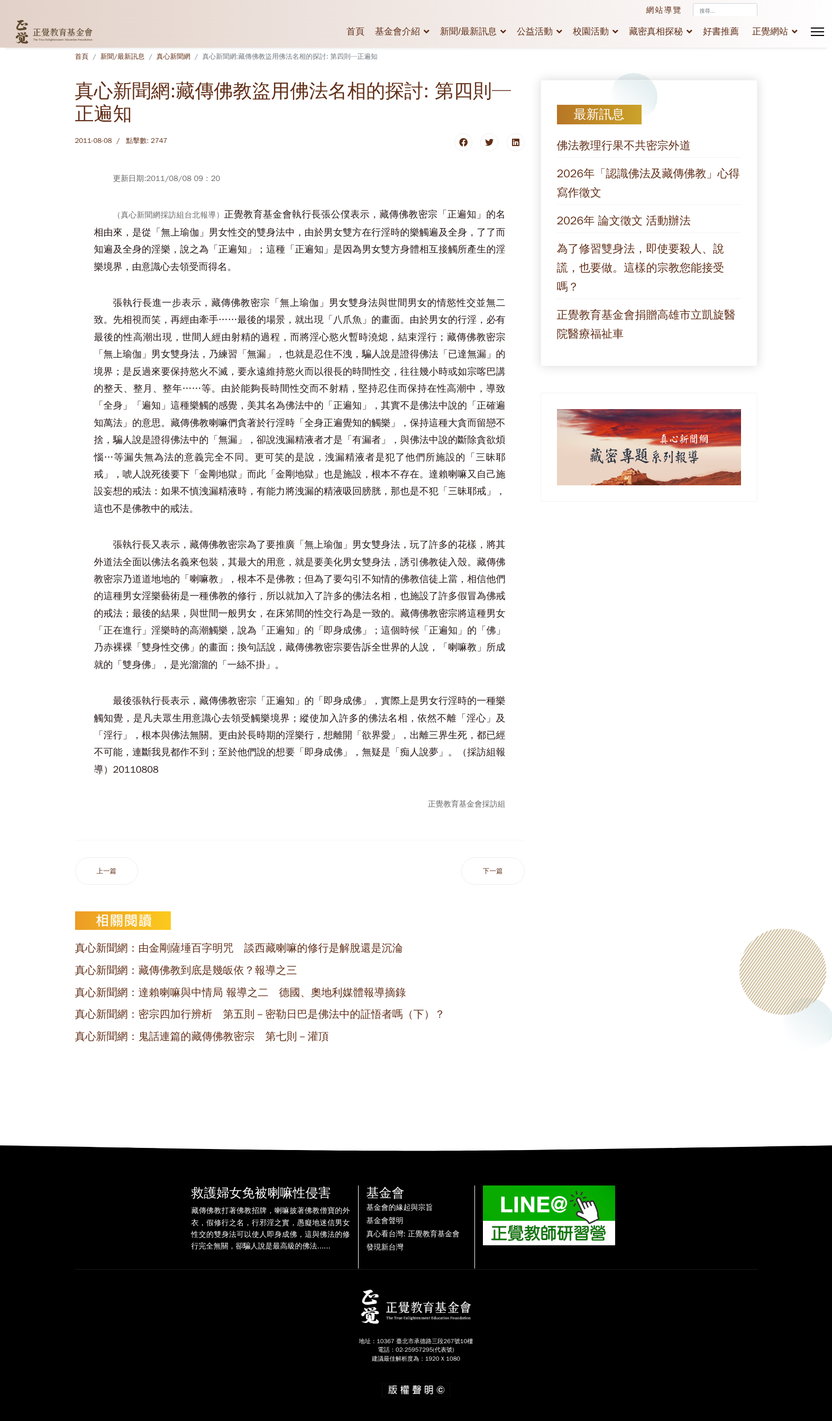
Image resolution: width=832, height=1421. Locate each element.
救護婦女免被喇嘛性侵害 (261, 1193)
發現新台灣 (385, 1247)
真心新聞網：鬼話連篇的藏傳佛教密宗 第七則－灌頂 (202, 1036)
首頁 (355, 31)
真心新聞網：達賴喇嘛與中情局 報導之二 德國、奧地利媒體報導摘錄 (240, 992)
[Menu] (817, 32)
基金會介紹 (397, 31)
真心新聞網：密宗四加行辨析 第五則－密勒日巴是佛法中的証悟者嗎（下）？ (260, 1014)
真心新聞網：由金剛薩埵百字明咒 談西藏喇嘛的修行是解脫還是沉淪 (239, 948)
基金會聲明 (385, 1221)
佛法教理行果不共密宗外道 (624, 145)
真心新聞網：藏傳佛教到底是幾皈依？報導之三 (186, 970)
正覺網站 (770, 31)
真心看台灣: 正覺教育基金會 (413, 1234)
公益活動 (535, 31)
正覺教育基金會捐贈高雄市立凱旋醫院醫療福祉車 (646, 324)
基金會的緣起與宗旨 (400, 1207)
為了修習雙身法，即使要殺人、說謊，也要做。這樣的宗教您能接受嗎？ (641, 268)
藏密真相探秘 (656, 31)
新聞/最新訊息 (468, 31)
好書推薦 (721, 31)
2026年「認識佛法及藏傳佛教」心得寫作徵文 (648, 183)
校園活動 (591, 31)
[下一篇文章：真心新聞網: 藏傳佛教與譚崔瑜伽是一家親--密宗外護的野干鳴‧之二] (493, 871)
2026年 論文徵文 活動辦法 (624, 221)
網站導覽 (664, 10)
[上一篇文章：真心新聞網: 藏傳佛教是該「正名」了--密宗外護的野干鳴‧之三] (107, 871)
